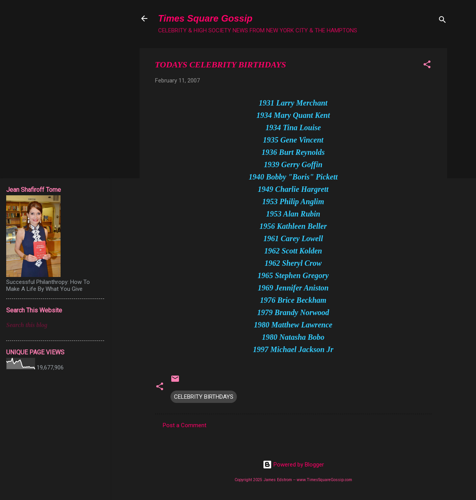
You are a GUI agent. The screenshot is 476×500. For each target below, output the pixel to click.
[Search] (442, 21)
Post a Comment (184, 425)
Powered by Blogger (293, 464)
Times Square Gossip (205, 18)
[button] (427, 66)
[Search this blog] (55, 325)
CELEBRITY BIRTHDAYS (203, 396)
